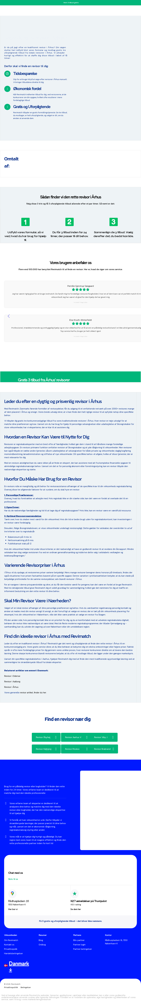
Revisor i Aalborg (12, 681)
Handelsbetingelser (13, 953)
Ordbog (42, 944)
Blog (41, 940)
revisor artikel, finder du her (33, 692)
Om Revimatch (11, 940)
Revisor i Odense (12, 676)
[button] (13, 879)
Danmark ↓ (19, 966)
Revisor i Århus (11, 687)
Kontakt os (9, 944)
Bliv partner (79, 940)
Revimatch (15, 984)
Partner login (79, 944)
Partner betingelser (82, 949)
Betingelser (26, 987)
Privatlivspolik (10, 949)
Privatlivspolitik (11, 987)
